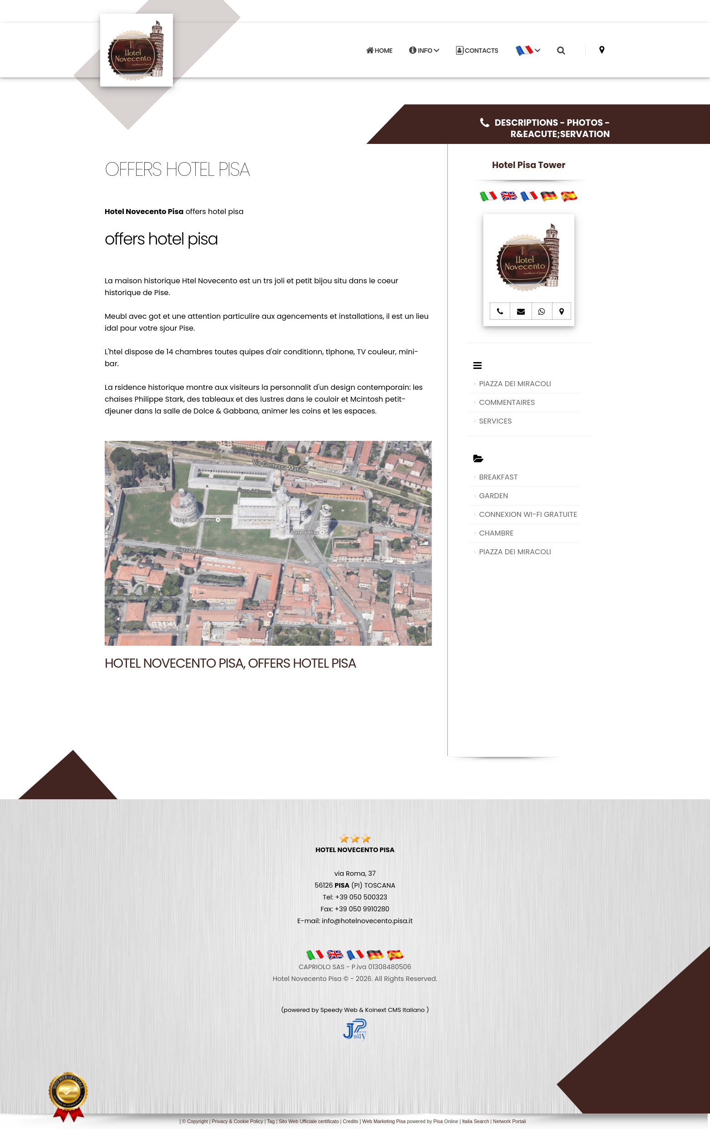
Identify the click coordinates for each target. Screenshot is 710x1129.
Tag (270, 1121)
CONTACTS (477, 50)
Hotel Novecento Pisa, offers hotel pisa (230, 663)
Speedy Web (339, 1010)
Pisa (438, 1121)
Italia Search (475, 1121)
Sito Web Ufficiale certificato (309, 1121)
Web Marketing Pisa (384, 1121)
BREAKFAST (498, 477)
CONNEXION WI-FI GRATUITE (528, 514)
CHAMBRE (496, 533)
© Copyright (195, 1121)
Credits (350, 1121)
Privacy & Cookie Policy (237, 1121)
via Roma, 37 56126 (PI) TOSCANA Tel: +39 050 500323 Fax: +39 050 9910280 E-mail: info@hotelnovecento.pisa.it (354, 885)
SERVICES (495, 421)
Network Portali (509, 1121)
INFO (424, 50)
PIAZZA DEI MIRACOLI (515, 383)
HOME (379, 50)
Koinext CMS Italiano (395, 1010)
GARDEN (493, 495)
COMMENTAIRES (507, 402)
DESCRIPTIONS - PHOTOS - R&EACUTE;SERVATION (545, 128)
